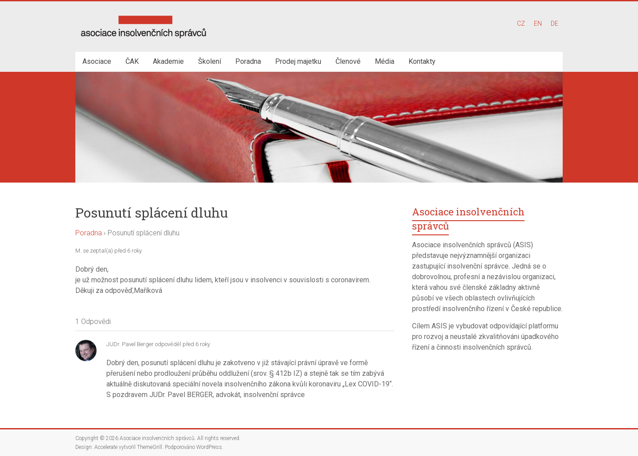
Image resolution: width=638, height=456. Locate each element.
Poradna (248, 61)
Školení (209, 61)
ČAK (132, 61)
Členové (348, 61)
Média (384, 61)
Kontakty (422, 61)
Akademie (168, 61)
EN (538, 23)
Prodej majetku (298, 61)
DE (554, 23)
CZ (521, 23)
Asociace (96, 61)
